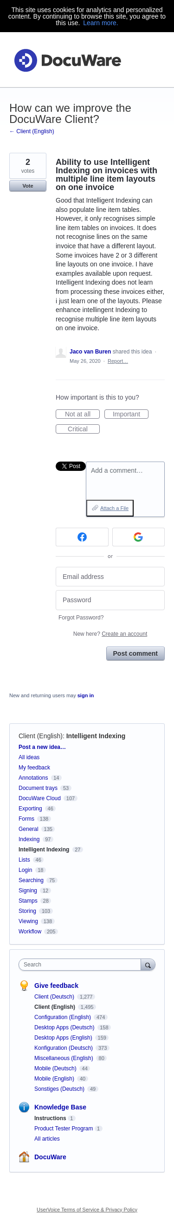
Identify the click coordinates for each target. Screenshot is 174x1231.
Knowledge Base (60, 1107)
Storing (27, 911)
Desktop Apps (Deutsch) (65, 1027)
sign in (85, 695)
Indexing (29, 839)
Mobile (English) (55, 1078)
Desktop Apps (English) (64, 1037)
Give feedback (56, 985)
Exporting (30, 808)
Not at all (82, 414)
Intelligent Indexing (96, 736)
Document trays (38, 788)
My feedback (34, 767)
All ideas (29, 757)
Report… (118, 361)
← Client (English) (31, 131)
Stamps (28, 901)
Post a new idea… (42, 747)
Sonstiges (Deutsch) (60, 1089)
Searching (31, 880)
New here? (110, 634)
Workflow (30, 931)
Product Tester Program (63, 1128)
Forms (26, 819)
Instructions (50, 1118)
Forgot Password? (80, 617)
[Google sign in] (138, 537)
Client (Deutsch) (55, 996)
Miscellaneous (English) (64, 1058)
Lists (24, 860)
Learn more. (100, 23)
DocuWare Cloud (40, 798)
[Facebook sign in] (82, 537)
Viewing (28, 921)
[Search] (148, 964)
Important (130, 414)
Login (25, 870)
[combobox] (82, 964)
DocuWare (50, 1157)
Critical (84, 429)
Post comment (135, 653)
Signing (28, 890)
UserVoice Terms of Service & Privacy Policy (87, 1209)
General (29, 829)
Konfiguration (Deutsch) (64, 1048)
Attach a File (114, 508)
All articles (47, 1139)
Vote (27, 186)
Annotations (33, 778)
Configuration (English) (63, 1017)
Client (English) (41, 736)
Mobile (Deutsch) (56, 1068)
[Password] (110, 600)
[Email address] (110, 577)
